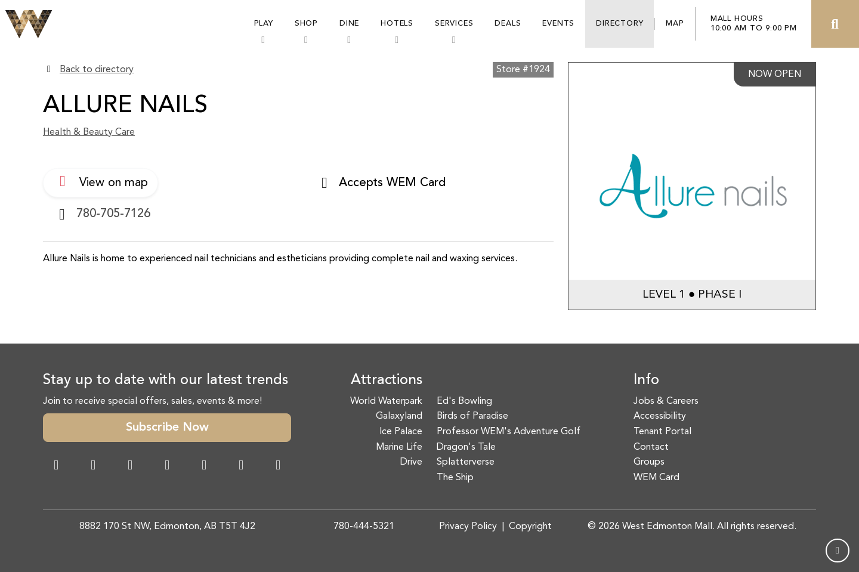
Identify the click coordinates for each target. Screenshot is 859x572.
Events (558, 23)
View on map (100, 181)
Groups (649, 462)
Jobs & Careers (666, 401)
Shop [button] (306, 23)
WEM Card (656, 478)
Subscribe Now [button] (167, 428)
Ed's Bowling (464, 401)
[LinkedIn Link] (278, 466)
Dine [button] (349, 23)
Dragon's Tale (466, 447)
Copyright (530, 526)
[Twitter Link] (167, 466)
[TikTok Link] (241, 466)
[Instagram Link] (93, 466)
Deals (508, 23)
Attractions (386, 380)
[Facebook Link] (56, 466)
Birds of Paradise (472, 416)
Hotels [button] (397, 23)
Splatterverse (466, 462)
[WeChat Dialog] (204, 466)
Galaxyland (399, 416)
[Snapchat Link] (130, 466)
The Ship (455, 478)
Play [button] (263, 23)
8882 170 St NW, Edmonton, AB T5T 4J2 (167, 526)
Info (646, 380)
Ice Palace (400, 432)
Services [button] (454, 23)
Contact (651, 447)
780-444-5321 (363, 526)
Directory (619, 23)
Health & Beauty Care (89, 132)
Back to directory (97, 70)
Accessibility (660, 416)
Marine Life (399, 447)
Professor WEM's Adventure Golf (508, 432)
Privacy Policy (468, 526)
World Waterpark (386, 401)
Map (675, 23)
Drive (411, 462)
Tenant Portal (662, 432)
